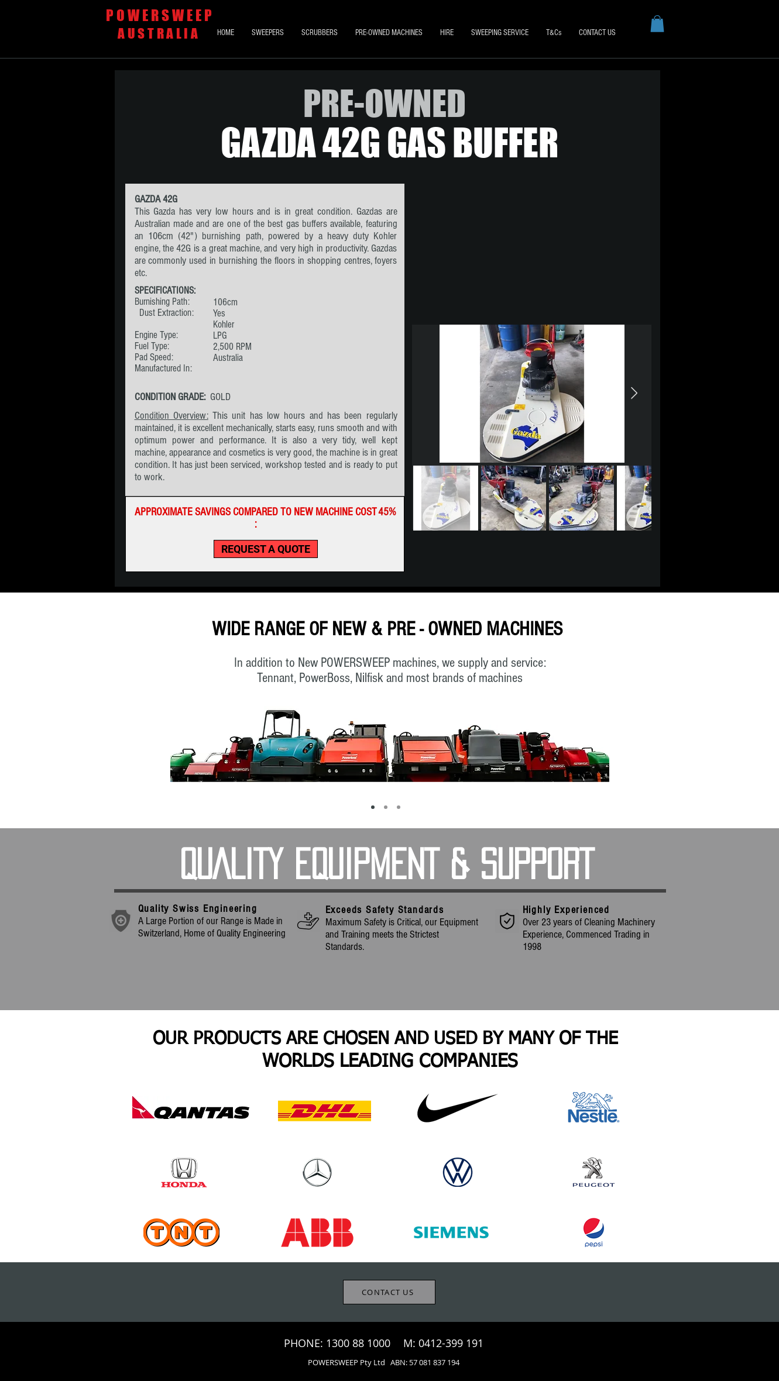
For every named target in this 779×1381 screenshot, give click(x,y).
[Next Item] (634, 393)
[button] (657, 23)
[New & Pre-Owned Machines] (373, 807)
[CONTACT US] (389, 1292)
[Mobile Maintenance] (398, 807)
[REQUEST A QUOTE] (266, 549)
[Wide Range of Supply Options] (385, 807)
